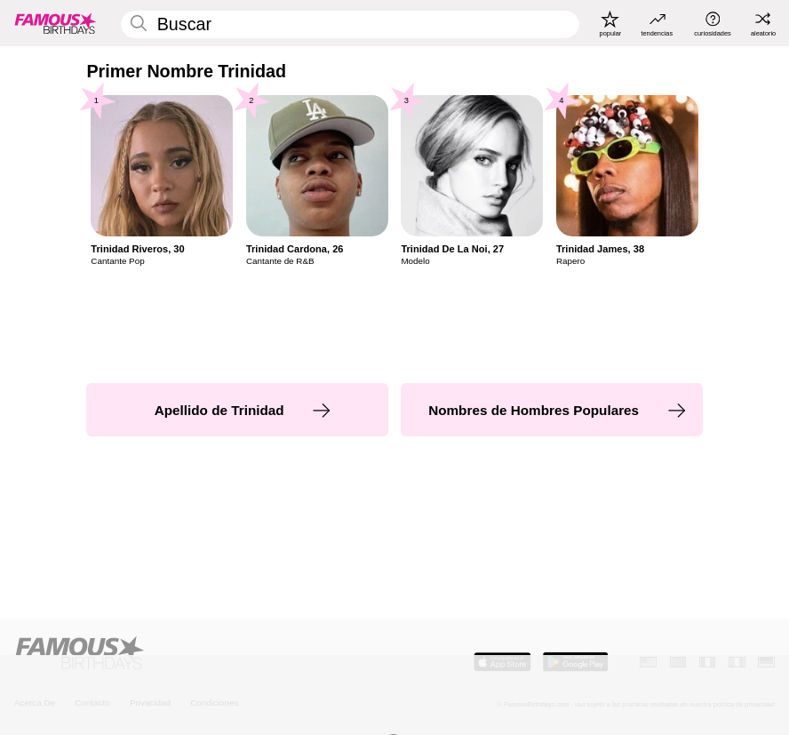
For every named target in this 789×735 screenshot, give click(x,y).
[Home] (201, 653)
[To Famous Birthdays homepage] (55, 23)
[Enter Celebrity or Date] (350, 24)
